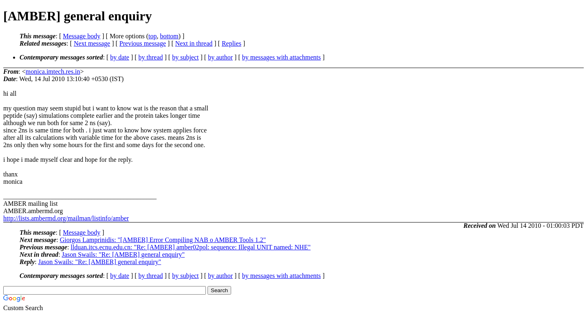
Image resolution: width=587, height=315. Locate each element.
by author (220, 57)
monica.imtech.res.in (53, 71)
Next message (92, 43)
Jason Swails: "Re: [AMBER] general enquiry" (123, 254)
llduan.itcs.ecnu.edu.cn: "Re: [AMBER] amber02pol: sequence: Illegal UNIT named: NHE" (191, 247)
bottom (169, 36)
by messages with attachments (281, 57)
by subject (185, 57)
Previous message (142, 43)
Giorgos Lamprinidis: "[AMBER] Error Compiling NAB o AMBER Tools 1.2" (163, 239)
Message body (81, 36)
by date (119, 57)
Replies (231, 43)
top (152, 36)
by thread (151, 57)
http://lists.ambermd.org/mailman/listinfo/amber (66, 218)
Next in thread (194, 43)
